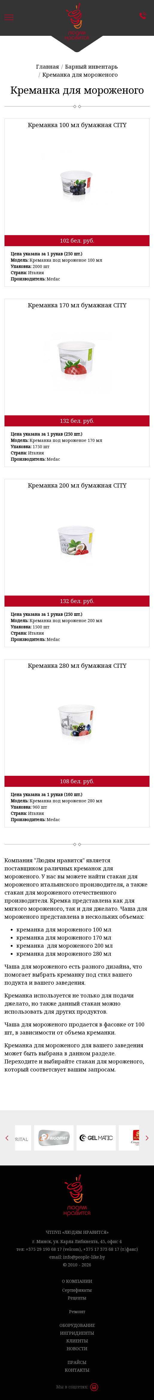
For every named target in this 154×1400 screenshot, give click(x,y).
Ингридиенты (77, 1333)
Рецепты (77, 1298)
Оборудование (77, 1325)
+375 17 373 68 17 (101, 1249)
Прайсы (77, 1362)
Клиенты (77, 1341)
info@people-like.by (84, 1257)
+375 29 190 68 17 (44, 1249)
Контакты (144, 15)
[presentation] (6, 1138)
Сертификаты (77, 1290)
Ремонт (77, 1311)
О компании (77, 1281)
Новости (77, 1348)
